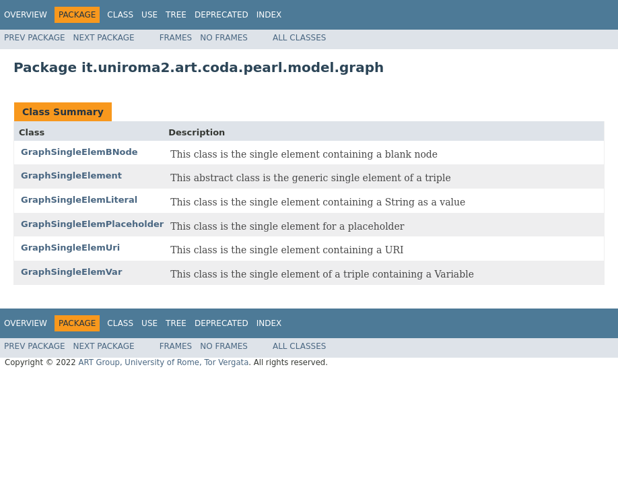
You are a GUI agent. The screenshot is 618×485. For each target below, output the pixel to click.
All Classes (299, 37)
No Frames (224, 37)
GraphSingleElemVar (71, 272)
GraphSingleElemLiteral (79, 200)
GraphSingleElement (71, 175)
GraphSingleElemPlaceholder (92, 224)
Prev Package (34, 37)
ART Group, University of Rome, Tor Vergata (163, 362)
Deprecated (221, 15)
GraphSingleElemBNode (79, 152)
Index (269, 15)
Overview (25, 15)
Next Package (104, 37)
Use (149, 15)
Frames (176, 37)
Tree (176, 15)
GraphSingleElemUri (70, 248)
